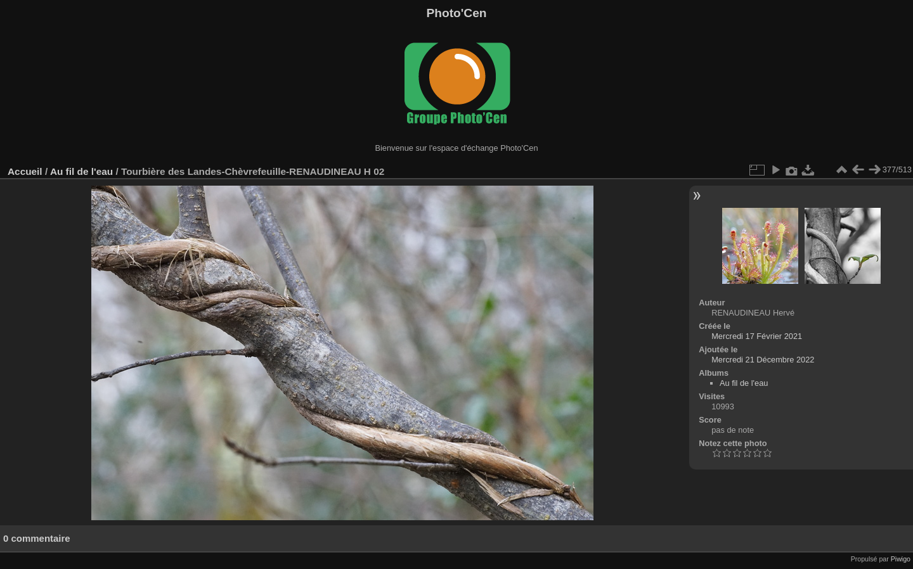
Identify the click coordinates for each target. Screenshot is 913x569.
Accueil (25, 171)
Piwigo (900, 559)
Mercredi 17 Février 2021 (756, 336)
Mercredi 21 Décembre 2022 (762, 359)
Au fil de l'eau (83, 171)
